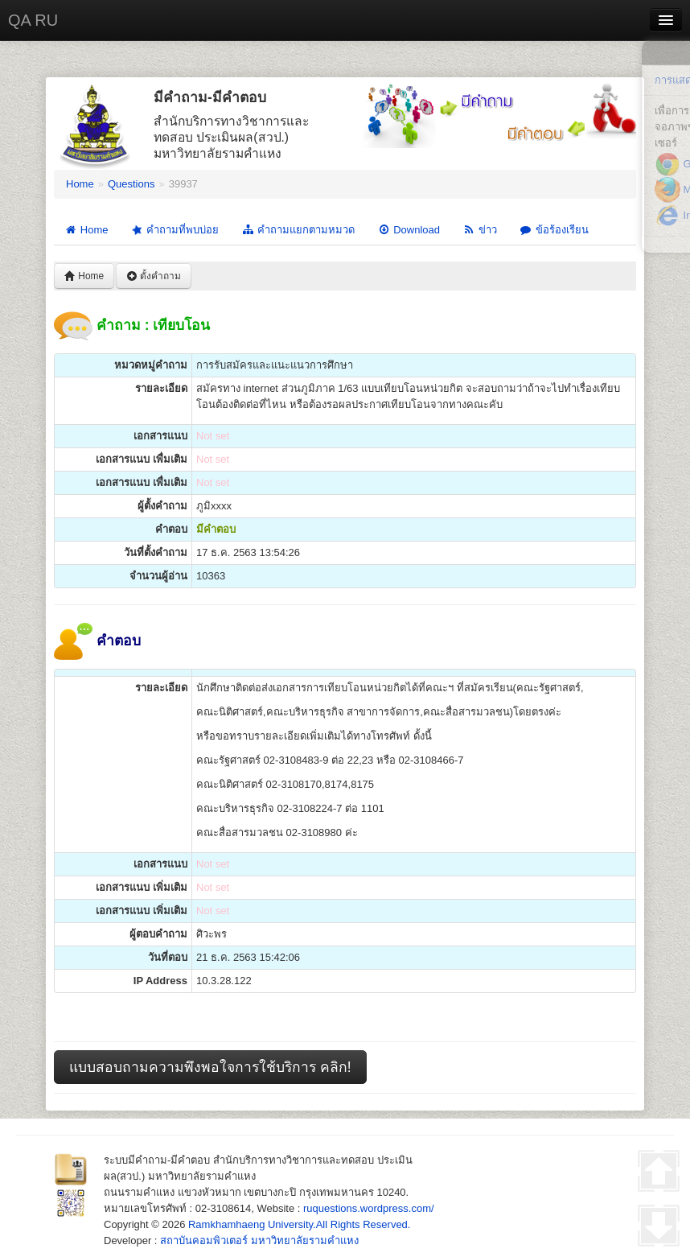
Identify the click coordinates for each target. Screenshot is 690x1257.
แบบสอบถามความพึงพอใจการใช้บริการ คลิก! (210, 1067)
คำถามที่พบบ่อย (174, 230)
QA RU (33, 20)
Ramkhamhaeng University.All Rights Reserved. (299, 1224)
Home (80, 184)
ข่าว (479, 230)
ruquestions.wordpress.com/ (368, 1208)
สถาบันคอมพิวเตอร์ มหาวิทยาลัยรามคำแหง (259, 1240)
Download (408, 230)
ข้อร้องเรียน (554, 230)
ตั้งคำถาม (153, 276)
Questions (131, 184)
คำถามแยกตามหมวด (298, 230)
